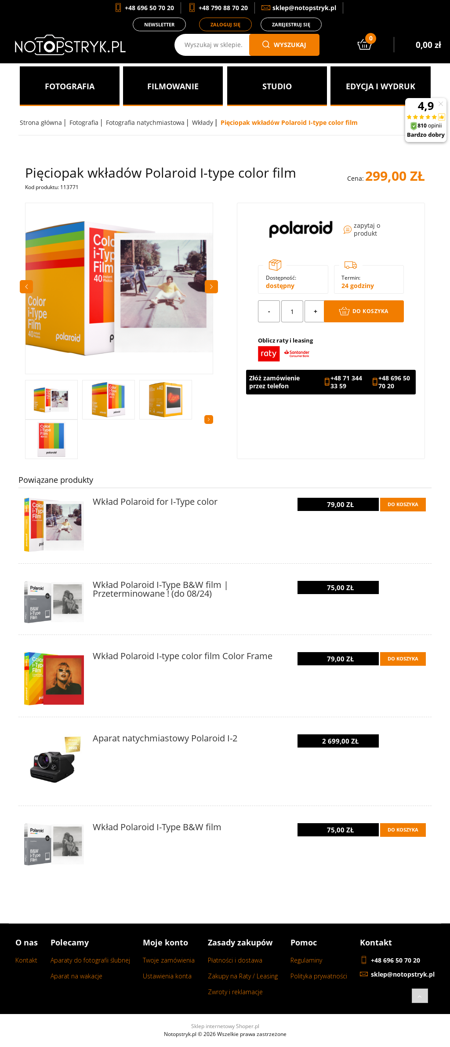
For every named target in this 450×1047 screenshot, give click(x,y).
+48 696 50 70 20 (394, 382)
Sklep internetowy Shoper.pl (225, 1026)
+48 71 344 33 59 (346, 382)
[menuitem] (70, 86)
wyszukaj (284, 44)
